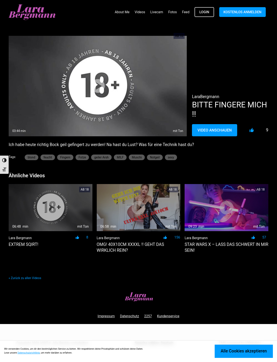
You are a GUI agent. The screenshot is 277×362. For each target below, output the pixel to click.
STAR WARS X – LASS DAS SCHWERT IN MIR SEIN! (226, 247)
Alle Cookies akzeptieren (244, 351)
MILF (120, 157)
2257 (148, 316)
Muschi (137, 157)
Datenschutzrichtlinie (29, 352)
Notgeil (155, 157)
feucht (47, 157)
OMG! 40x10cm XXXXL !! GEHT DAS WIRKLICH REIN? (130, 247)
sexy (171, 157)
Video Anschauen (215, 130)
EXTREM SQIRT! (23, 244)
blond (31, 157)
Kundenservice (168, 316)
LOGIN (204, 12)
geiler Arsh (101, 157)
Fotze (82, 157)
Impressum (106, 316)
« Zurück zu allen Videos (25, 278)
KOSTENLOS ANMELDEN (242, 12)
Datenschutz (129, 316)
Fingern (65, 157)
